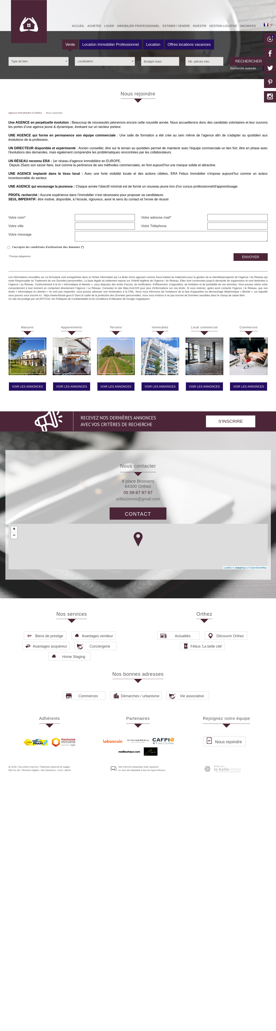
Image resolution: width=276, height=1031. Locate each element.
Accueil (78, 26)
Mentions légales (30, 770)
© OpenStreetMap (257, 567)
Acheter (94, 26)
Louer (109, 26)
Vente (70, 44)
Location (153, 44)
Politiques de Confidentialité (72, 298)
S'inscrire (230, 421)
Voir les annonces (27, 386)
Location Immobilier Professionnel (110, 44)
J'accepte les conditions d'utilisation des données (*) (48, 247)
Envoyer (250, 257)
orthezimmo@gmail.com (138, 499)
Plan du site (14, 770)
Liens (60, 770)
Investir (199, 26)
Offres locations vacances (189, 44)
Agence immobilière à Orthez (25, 112)
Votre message (20, 234)
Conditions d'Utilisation (109, 298)
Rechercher (248, 61)
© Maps (239, 567)
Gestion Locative (223, 26)
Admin (68, 770)
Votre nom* (17, 217)
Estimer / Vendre (176, 26)
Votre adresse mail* (156, 217)
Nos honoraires (48, 770)
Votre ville (16, 226)
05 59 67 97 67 (138, 492)
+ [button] (14, 529)
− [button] (14, 535)
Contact (138, 514)
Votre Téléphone (154, 226)
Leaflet (227, 567)
